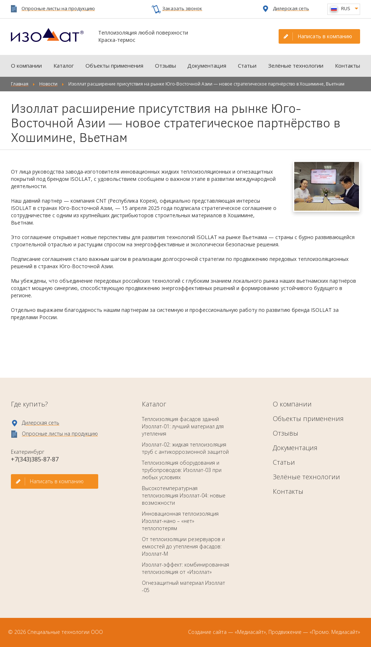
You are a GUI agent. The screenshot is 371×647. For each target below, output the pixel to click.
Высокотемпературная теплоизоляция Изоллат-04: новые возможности (184, 495)
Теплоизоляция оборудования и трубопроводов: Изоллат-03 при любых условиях (182, 470)
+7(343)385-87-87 (35, 459)
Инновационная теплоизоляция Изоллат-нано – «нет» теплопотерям (180, 521)
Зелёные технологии (295, 65)
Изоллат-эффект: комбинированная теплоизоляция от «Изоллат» (185, 568)
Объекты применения (114, 65)
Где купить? (29, 404)
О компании (26, 65)
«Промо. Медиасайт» (335, 631)
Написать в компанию (325, 36)
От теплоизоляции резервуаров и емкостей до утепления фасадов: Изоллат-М (183, 546)
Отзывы (165, 65)
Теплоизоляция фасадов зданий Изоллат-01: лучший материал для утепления (183, 426)
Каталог (63, 65)
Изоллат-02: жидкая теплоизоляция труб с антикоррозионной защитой (185, 448)
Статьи (247, 65)
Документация (206, 65)
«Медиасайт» (250, 631)
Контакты (347, 65)
